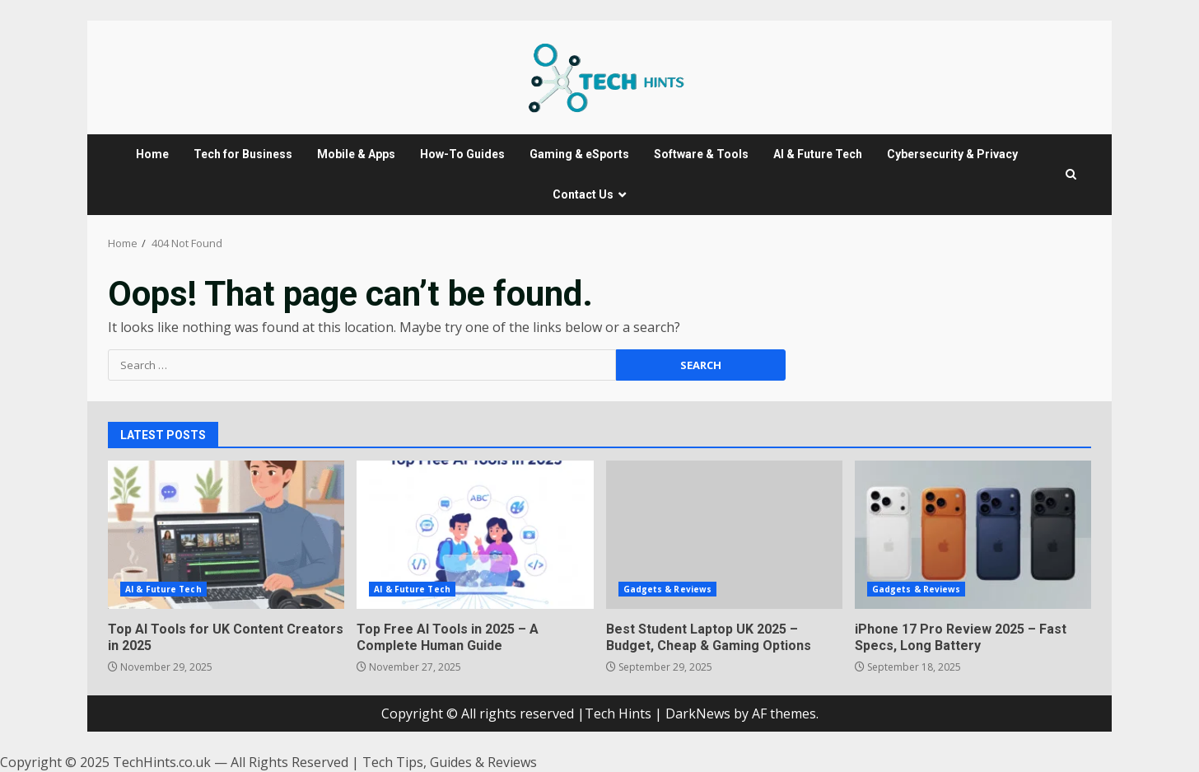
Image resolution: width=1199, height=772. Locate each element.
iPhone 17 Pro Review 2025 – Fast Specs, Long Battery (973, 535)
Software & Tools (701, 154)
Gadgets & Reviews (667, 589)
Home (152, 154)
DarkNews (697, 713)
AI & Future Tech (817, 154)
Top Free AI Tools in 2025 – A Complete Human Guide (475, 535)
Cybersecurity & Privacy (952, 154)
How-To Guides (462, 154)
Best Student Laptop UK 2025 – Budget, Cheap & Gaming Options (724, 535)
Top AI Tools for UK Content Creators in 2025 (226, 535)
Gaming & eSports (579, 154)
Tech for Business (243, 154)
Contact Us (583, 194)
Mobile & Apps (356, 154)
